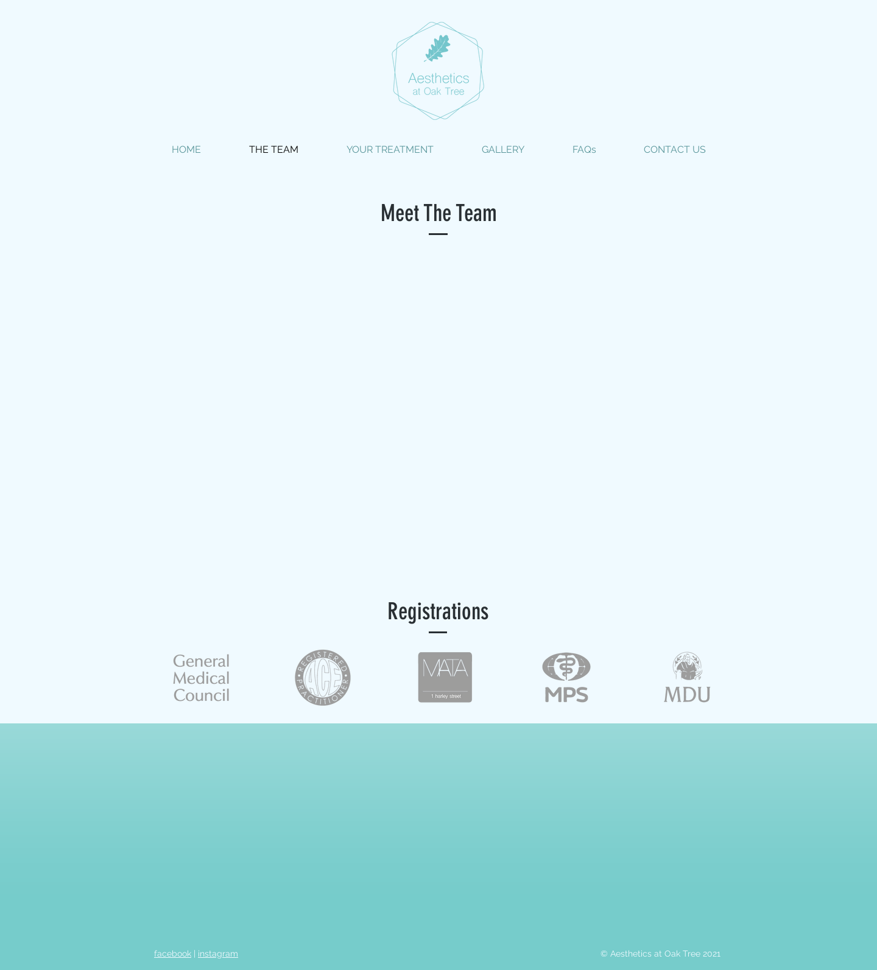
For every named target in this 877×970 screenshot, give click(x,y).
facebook (172, 953)
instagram (218, 953)
